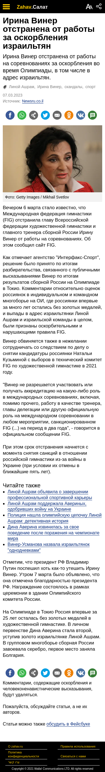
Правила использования (77, 746)
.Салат (39, 7)
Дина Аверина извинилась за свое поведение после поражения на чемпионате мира (53, 533)
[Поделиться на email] (57, 115)
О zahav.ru (15, 746)
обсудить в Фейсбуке (68, 724)
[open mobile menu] (6, 6)
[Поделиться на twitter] (45, 115)
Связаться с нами (73, 756)
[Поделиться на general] (33, 115)
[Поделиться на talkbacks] (92, 115)
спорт (90, 86)
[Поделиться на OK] (68, 115)
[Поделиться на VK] (80, 115)
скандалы (73, 86)
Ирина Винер (49, 86)
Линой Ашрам (21, 86)
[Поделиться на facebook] (10, 115)
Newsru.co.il (32, 101)
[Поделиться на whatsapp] (21, 115)
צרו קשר (14, 762)
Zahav (24, 7)
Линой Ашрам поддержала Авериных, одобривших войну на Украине (47, 506)
